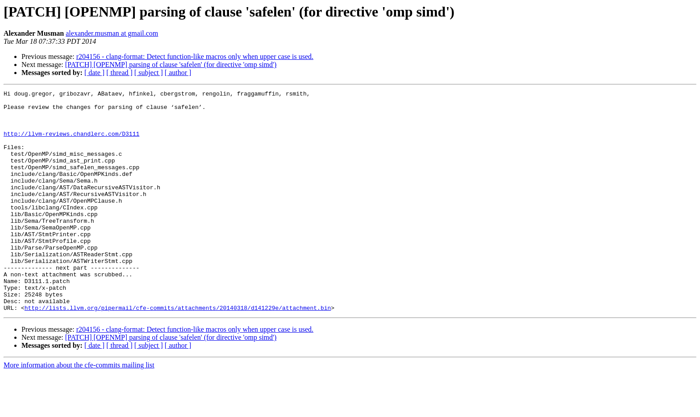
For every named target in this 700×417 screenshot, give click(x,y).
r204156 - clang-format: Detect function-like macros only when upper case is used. (194, 56)
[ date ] (94, 72)
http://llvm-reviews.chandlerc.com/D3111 (71, 143)
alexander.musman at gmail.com (112, 33)
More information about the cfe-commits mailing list (79, 409)
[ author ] (178, 72)
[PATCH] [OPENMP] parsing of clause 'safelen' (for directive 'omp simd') (171, 64)
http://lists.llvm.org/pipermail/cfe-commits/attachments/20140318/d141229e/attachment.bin (178, 352)
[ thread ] (119, 72)
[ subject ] (148, 72)
